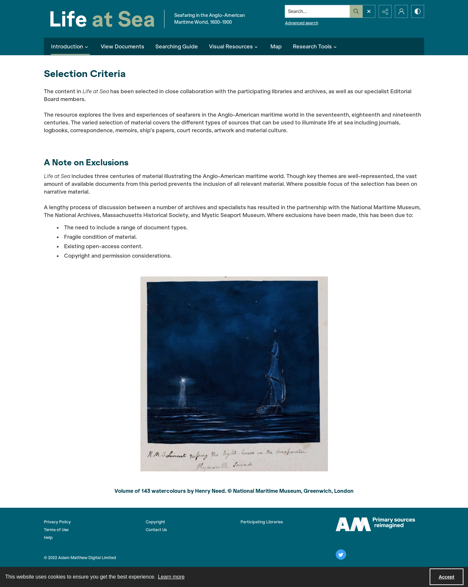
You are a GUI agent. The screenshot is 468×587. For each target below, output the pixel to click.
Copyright (155, 521)
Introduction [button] (70, 46)
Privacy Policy (57, 521)
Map (276, 46)
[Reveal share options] (385, 11)
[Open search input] (369, 11)
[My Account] (401, 11)
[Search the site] (317, 11)
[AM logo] (375, 524)
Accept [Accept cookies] (446, 577)
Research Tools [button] (315, 46)
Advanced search (301, 22)
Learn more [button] (171, 577)
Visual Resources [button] (234, 46)
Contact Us (156, 529)
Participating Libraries (261, 521)
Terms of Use (56, 529)
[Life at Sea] (102, 19)
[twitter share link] (341, 554)
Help (48, 537)
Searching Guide (176, 46)
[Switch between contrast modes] (417, 11)
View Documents (122, 46)
